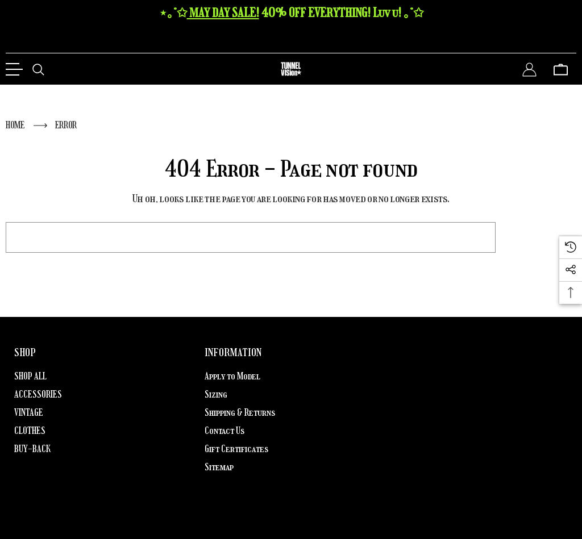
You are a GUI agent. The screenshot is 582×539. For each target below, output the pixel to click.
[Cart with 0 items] (561, 69)
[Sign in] (529, 69)
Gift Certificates (236, 449)
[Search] (38, 69)
